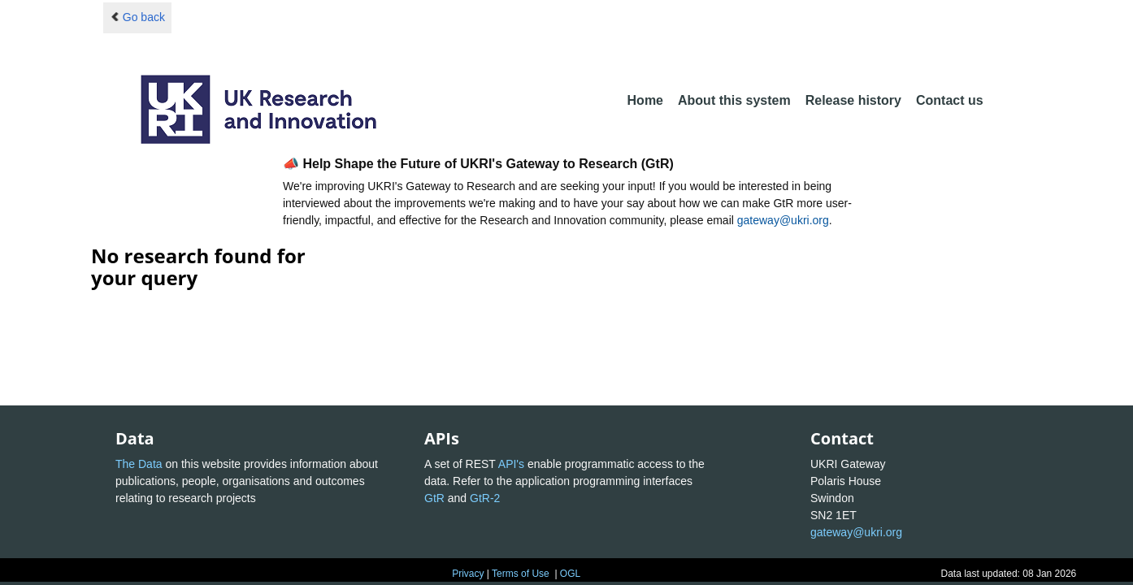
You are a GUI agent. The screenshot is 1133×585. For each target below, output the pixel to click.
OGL (570, 573)
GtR (434, 498)
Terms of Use (520, 573)
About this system (734, 100)
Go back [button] (137, 17)
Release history (853, 100)
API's (511, 463)
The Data (139, 463)
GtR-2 (485, 498)
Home (645, 100)
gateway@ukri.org (783, 220)
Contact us (949, 100)
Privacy (468, 573)
